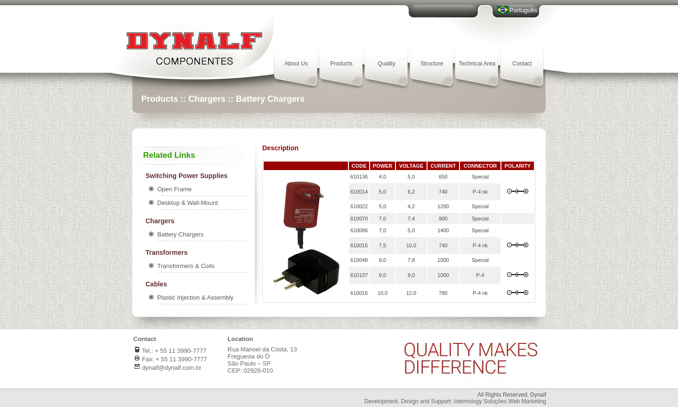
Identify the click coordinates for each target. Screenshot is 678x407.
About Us (295, 63)
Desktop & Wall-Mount (187, 202)
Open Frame (174, 189)
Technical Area (477, 63)
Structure (432, 63)
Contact (522, 63)
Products (341, 63)
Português (523, 10)
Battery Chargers (180, 234)
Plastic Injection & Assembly (195, 297)
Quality (386, 63)
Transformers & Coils (186, 265)
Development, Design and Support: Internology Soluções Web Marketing (455, 401)
